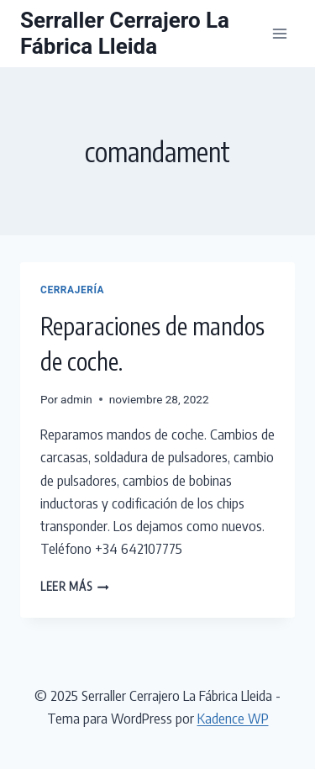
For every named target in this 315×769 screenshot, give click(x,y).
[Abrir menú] (279, 33)
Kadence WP (233, 717)
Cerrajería (72, 290)
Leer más (74, 586)
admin (76, 399)
